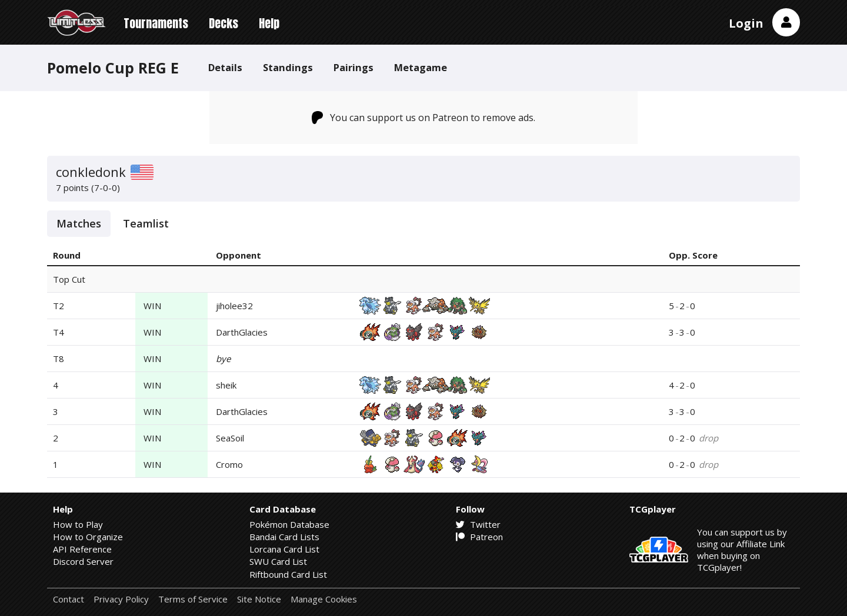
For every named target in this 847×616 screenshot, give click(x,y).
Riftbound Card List (288, 574)
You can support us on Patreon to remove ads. (424, 117)
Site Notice (259, 599)
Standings (288, 67)
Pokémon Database (289, 524)
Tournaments (156, 23)
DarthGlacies (242, 332)
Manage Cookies (324, 599)
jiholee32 (234, 306)
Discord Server (83, 561)
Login (746, 23)
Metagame (420, 67)
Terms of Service (193, 599)
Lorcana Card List (284, 549)
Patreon (479, 537)
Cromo (229, 464)
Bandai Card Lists (284, 537)
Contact (68, 599)
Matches (78, 223)
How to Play (78, 524)
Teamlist (146, 223)
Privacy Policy (121, 599)
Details (225, 67)
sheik (226, 385)
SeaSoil (230, 438)
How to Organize (88, 537)
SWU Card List (278, 561)
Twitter (478, 524)
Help (269, 23)
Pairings (354, 67)
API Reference (82, 549)
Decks (223, 23)
